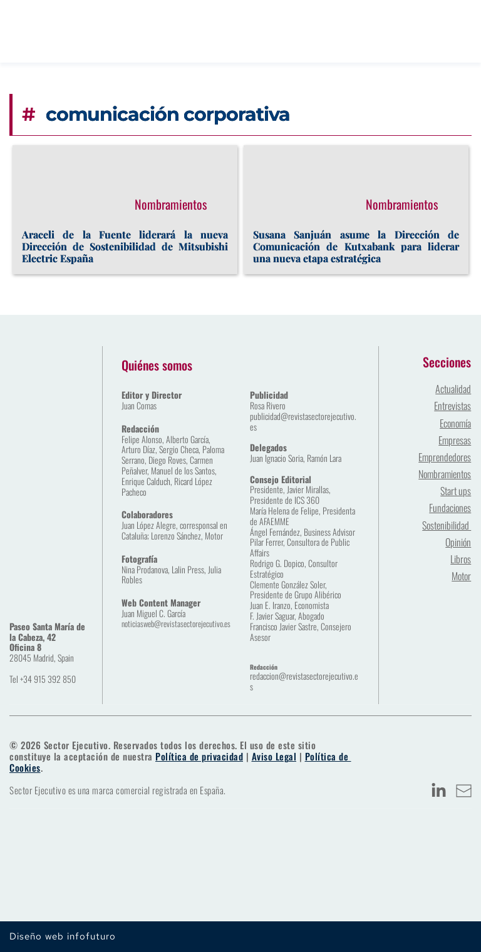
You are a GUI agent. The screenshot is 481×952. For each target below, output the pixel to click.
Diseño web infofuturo (62, 936)
